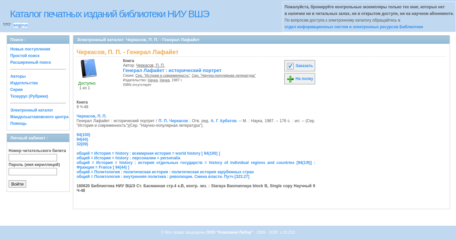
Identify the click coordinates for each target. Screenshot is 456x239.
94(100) (83, 134)
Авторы (18, 76)
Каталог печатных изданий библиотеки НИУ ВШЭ (109, 13)
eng (17, 25)
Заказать (299, 65)
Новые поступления (30, 49)
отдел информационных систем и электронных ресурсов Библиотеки (354, 27)
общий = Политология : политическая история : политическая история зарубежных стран (165, 172)
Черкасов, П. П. (150, 65)
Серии (16, 89)
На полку (299, 78)
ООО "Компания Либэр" (230, 232)
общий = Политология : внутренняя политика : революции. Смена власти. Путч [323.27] (163, 176)
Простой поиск (24, 55)
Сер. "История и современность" (163, 75)
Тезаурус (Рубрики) (29, 96)
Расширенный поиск (30, 62)
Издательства (24, 83)
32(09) (82, 144)
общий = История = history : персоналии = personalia (128, 158)
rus (25, 25)
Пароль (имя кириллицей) (34, 164)
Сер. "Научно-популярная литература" (224, 75)
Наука (153, 80)
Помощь (18, 123)
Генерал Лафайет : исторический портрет (172, 70)
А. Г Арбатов (224, 121)
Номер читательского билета (37, 150)
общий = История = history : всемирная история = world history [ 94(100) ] (148, 153)
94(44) (82, 139)
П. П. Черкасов (173, 121)
